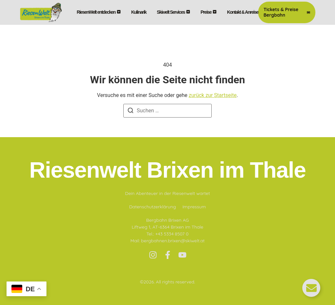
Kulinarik (138, 12)
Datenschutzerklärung (152, 207)
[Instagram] (153, 255)
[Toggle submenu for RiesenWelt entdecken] (118, 12)
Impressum (194, 207)
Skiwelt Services (171, 12)
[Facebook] (168, 255)
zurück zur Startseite (213, 95)
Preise (206, 12)
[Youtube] (182, 255)
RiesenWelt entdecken (96, 12)
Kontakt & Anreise (242, 12)
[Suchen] (130, 111)
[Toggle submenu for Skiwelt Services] (187, 12)
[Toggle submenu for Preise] (214, 12)
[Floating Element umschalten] (311, 288)
